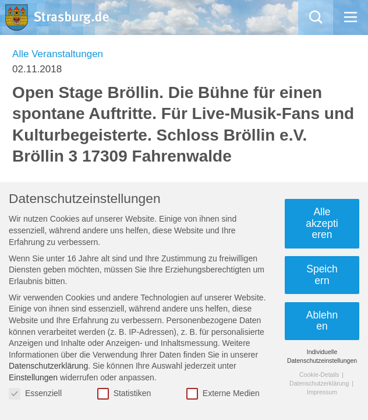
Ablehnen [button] (322, 320)
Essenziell (35, 393)
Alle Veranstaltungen (57, 54)
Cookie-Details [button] (320, 374)
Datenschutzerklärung (48, 365)
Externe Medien (223, 393)
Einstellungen (33, 377)
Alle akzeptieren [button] (322, 223)
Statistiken (124, 393)
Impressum (322, 392)
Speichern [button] (322, 274)
